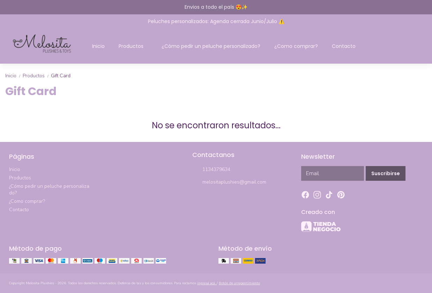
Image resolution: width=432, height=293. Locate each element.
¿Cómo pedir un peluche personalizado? (211, 46)
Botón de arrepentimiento (239, 283)
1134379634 (211, 169)
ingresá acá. (207, 283)
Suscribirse (385, 173)
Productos (134, 46)
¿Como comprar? (296, 46)
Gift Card (60, 75)
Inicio (98, 46)
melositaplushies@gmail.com (229, 182)
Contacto (344, 46)
